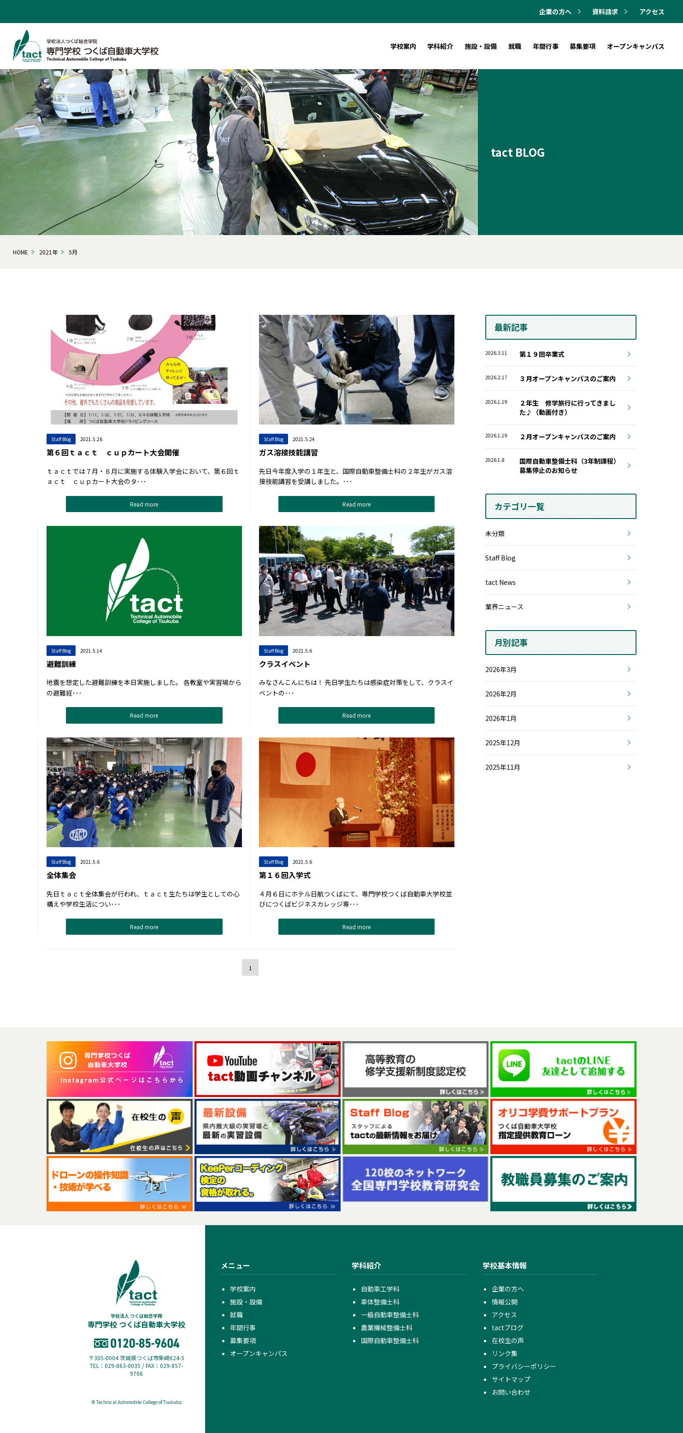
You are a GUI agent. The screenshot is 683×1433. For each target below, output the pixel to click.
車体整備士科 (380, 1301)
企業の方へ (508, 1288)
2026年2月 (501, 693)
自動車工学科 (380, 1288)
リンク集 (505, 1353)
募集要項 (243, 1340)
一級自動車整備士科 (390, 1314)
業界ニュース (504, 606)
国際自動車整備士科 (390, 1340)
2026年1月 (501, 718)
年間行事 (243, 1327)
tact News (500, 582)
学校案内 (243, 1288)
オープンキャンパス (259, 1353)
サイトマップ (511, 1379)
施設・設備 (246, 1301)
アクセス (652, 11)
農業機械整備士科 (386, 1327)
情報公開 (505, 1301)
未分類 (495, 533)
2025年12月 (502, 742)
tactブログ (508, 1327)
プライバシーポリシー (524, 1366)
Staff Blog (500, 557)
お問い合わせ (511, 1392)
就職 (236, 1314)
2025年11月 (502, 767)
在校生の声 (508, 1340)
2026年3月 (501, 669)
